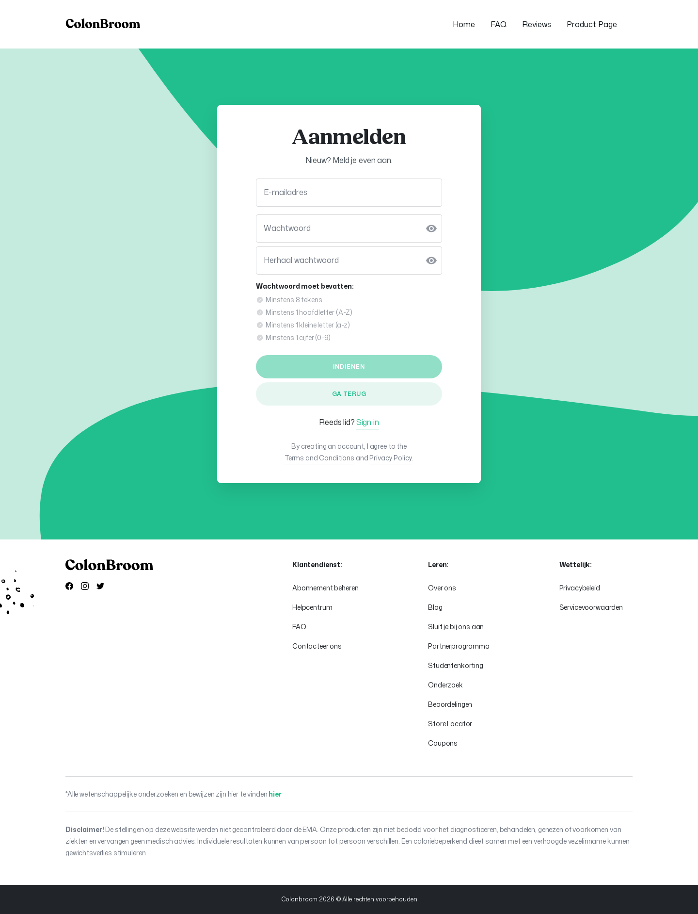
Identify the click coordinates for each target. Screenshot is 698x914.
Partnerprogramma (459, 646)
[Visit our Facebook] (69, 587)
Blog (435, 607)
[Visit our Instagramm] (85, 587)
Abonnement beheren (325, 587)
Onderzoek (445, 684)
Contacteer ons (317, 646)
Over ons (442, 587)
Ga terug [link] (349, 394)
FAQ (299, 626)
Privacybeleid (579, 587)
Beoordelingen (450, 704)
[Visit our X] (100, 587)
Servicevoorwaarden (591, 607)
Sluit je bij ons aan (456, 626)
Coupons (443, 743)
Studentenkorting (455, 665)
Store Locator (450, 723)
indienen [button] (349, 366)
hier (275, 794)
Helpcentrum (312, 607)
